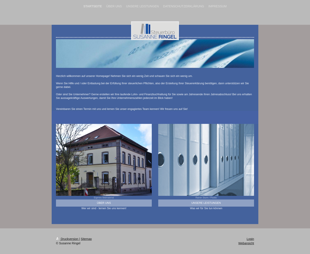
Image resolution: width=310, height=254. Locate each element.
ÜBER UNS (104, 202)
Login (250, 239)
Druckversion (67, 239)
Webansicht (246, 243)
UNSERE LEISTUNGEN (206, 202)
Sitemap (86, 239)
